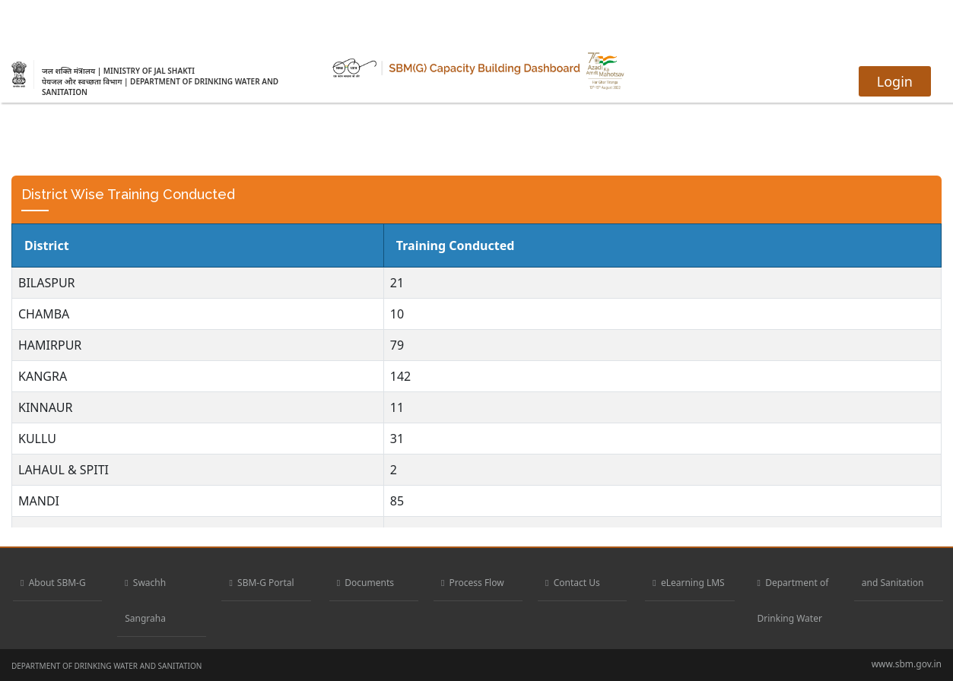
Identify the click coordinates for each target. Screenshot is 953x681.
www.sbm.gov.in (907, 663)
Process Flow (472, 582)
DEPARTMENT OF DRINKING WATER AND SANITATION (106, 665)
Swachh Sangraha (145, 600)
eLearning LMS (688, 582)
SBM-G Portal (261, 582)
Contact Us (572, 582)
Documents (365, 582)
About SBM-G (53, 582)
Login (895, 81)
